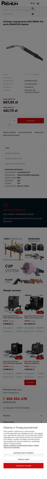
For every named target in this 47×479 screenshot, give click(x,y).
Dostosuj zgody (23, 459)
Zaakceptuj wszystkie (23, 466)
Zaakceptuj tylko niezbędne (23, 453)
